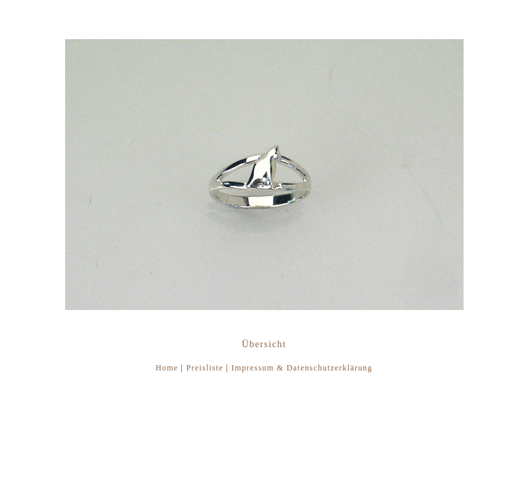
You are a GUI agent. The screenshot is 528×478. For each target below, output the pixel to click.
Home (166, 367)
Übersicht (264, 344)
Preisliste (204, 367)
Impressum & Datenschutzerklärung (301, 367)
